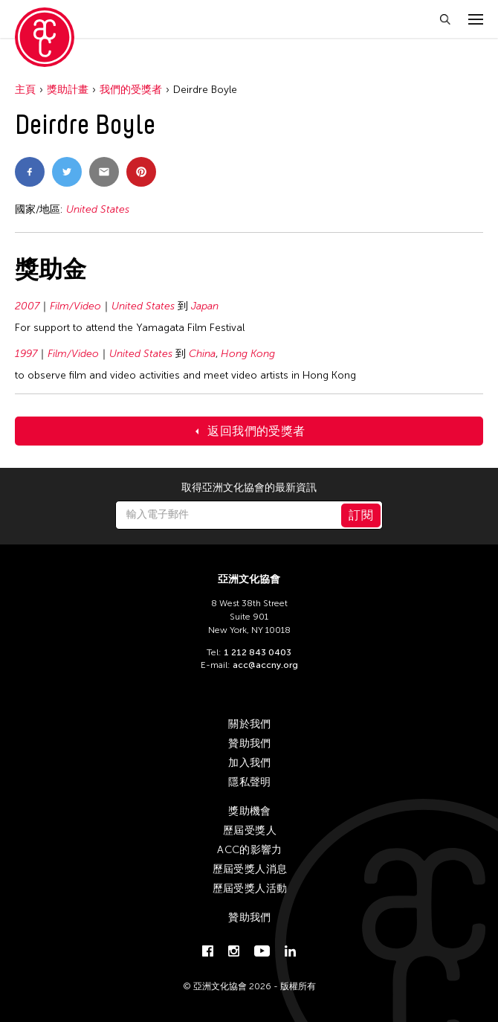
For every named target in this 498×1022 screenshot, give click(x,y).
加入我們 (249, 762)
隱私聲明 (249, 782)
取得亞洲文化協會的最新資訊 (249, 488)
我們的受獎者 (131, 89)
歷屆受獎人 (250, 830)
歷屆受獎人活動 (250, 888)
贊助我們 (249, 743)
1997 (26, 353)
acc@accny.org (265, 665)
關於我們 (249, 724)
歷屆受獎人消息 (250, 869)
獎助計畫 (67, 89)
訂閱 (361, 515)
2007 (27, 306)
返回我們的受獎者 (256, 431)
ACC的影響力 (249, 849)
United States (97, 209)
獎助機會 (249, 811)
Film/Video (75, 306)
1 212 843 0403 (257, 652)
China (202, 353)
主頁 (25, 89)
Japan (205, 306)
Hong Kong (248, 353)
